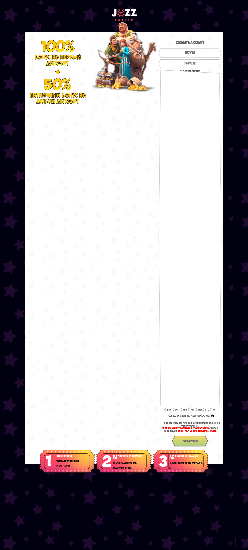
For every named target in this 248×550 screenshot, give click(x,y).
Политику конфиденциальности (197, 431)
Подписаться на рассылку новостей (191, 416)
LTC (206, 410)
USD (175, 410)
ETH (198, 410)
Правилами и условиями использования (185, 428)
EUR (183, 410)
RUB (167, 410)
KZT (213, 410)
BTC (191, 410)
